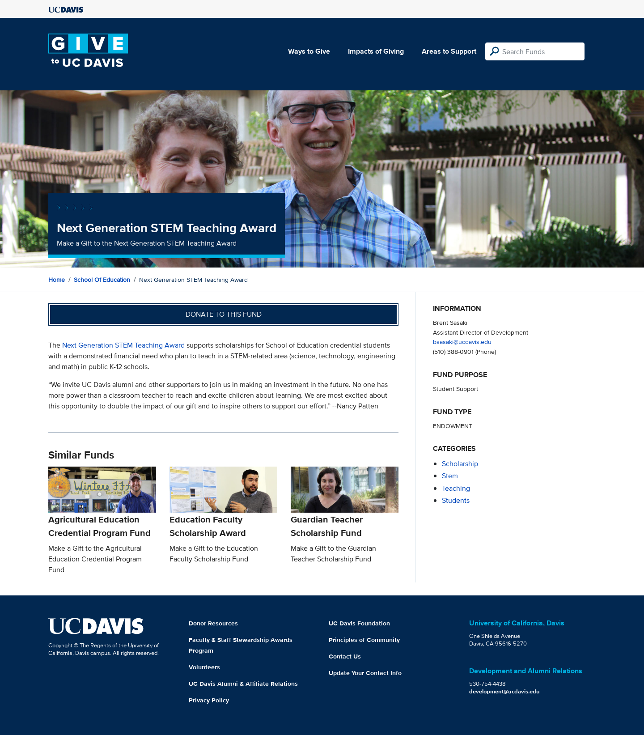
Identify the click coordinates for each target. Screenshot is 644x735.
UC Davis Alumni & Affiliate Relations (243, 683)
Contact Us (345, 656)
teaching (456, 488)
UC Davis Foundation (359, 623)
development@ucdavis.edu (504, 691)
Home (56, 279)
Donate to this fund (224, 314)
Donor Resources (213, 623)
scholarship (460, 464)
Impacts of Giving (376, 51)
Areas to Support (449, 51)
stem (450, 476)
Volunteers (204, 667)
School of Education (102, 279)
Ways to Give (309, 51)
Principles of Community (364, 639)
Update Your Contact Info (365, 672)
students (456, 500)
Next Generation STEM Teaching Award (123, 345)
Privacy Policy (209, 700)
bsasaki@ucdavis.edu (462, 341)
